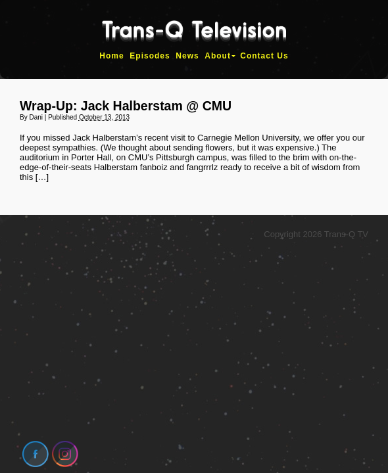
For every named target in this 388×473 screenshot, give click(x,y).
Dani (36, 117)
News (187, 55)
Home (111, 55)
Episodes (150, 55)
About (218, 55)
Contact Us (264, 55)
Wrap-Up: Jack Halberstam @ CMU (125, 106)
